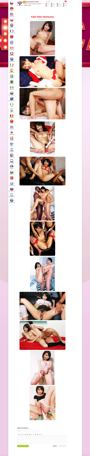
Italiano (66, 4)
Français (53, 4)
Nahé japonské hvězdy (42, 19)
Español (59, 4)
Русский (65, 3)
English (48, 3)
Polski (48, 4)
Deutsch (53, 3)
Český (59, 3)
